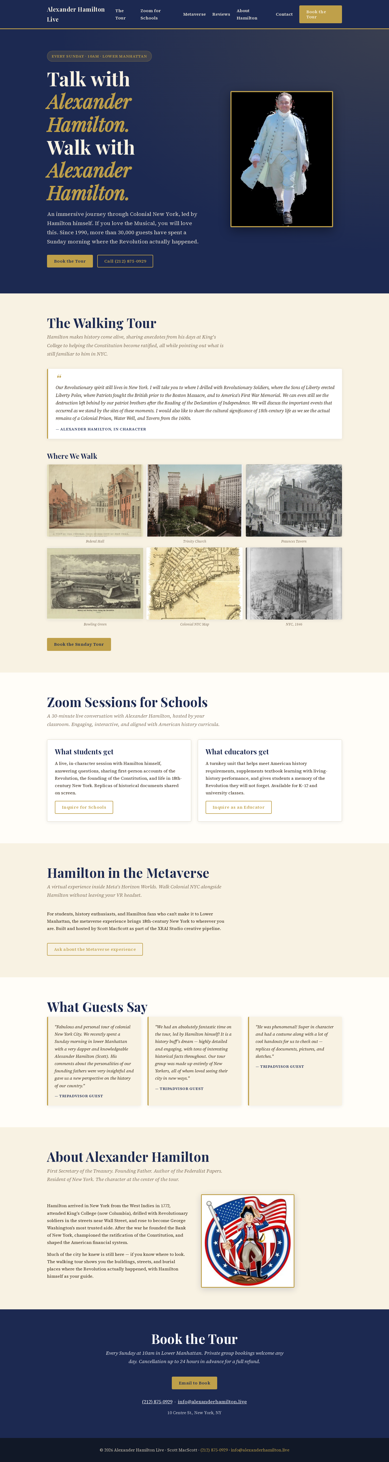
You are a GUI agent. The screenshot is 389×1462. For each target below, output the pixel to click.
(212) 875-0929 (157, 1402)
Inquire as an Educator (239, 807)
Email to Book (194, 1383)
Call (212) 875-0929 (125, 261)
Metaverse (194, 14)
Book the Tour (316, 14)
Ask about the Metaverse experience (95, 949)
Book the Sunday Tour (79, 644)
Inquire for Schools (84, 807)
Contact (284, 14)
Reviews (221, 14)
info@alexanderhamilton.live (212, 1402)
